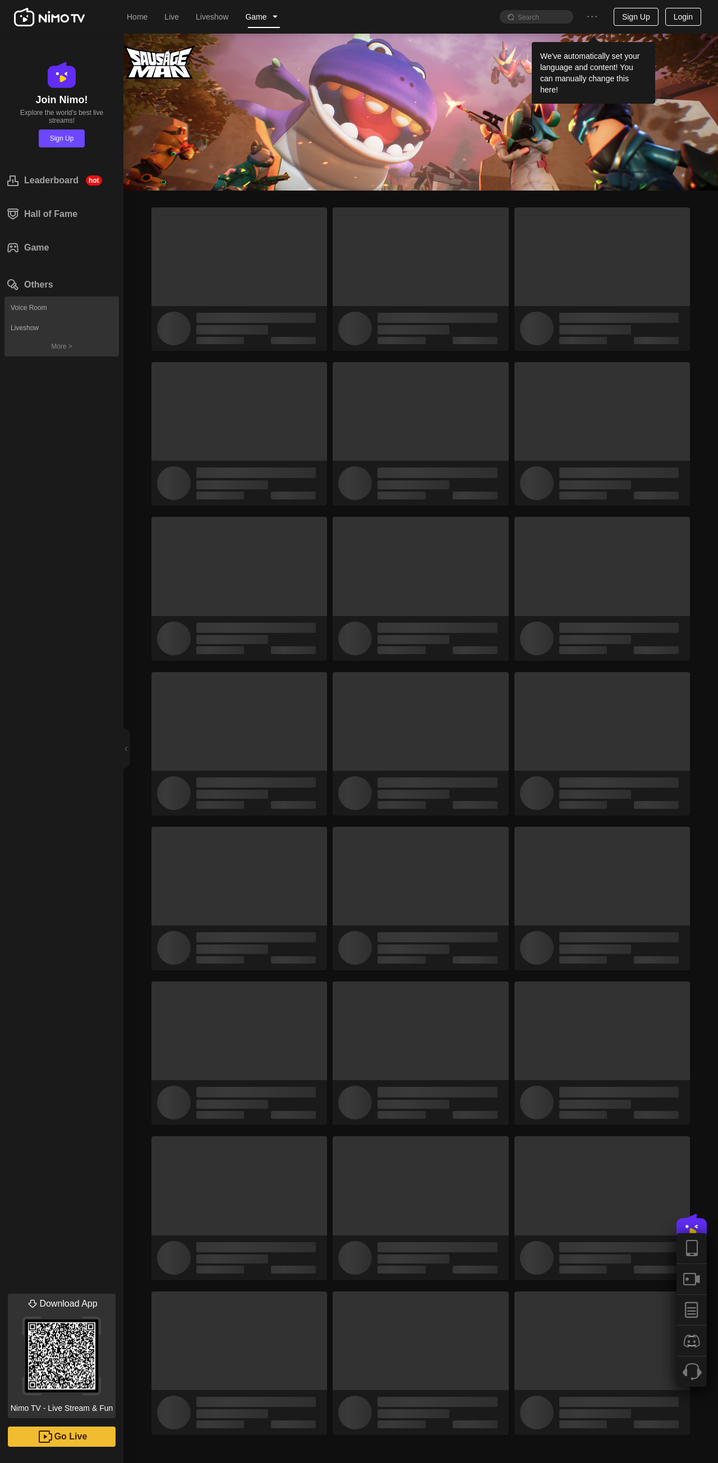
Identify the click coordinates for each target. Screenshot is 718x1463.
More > (61, 346)
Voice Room (29, 308)
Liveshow (25, 328)
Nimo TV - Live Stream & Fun (62, 1353)
